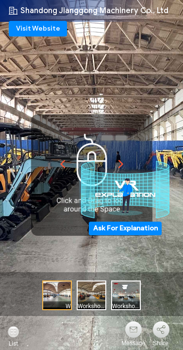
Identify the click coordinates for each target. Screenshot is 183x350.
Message (133, 343)
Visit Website (38, 28)
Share (160, 343)
